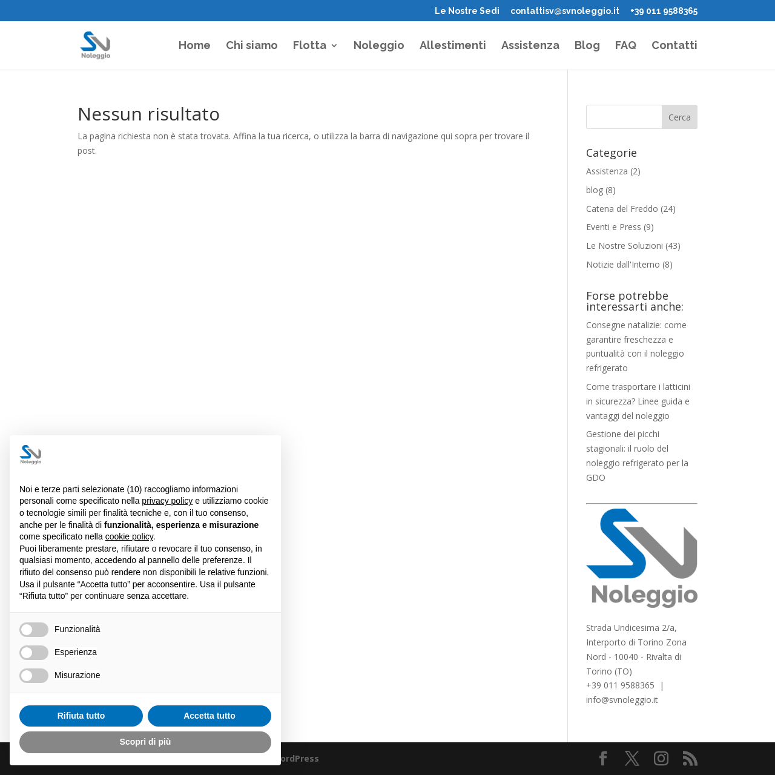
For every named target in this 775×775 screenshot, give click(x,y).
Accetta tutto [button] (209, 716)
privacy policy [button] (167, 501)
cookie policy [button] (129, 536)
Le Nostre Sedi (467, 11)
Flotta (309, 46)
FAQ (625, 46)
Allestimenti (453, 46)
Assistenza (530, 46)
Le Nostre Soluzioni (624, 245)
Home (195, 46)
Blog (587, 46)
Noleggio (379, 46)
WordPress (295, 758)
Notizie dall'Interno (623, 264)
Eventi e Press (613, 226)
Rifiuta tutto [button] (81, 716)
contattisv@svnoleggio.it (564, 11)
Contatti (674, 46)
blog (594, 190)
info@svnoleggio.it (622, 699)
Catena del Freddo (622, 208)
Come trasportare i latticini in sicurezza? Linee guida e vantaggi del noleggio (638, 401)
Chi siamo (252, 46)
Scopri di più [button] (145, 742)
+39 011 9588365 (664, 11)
